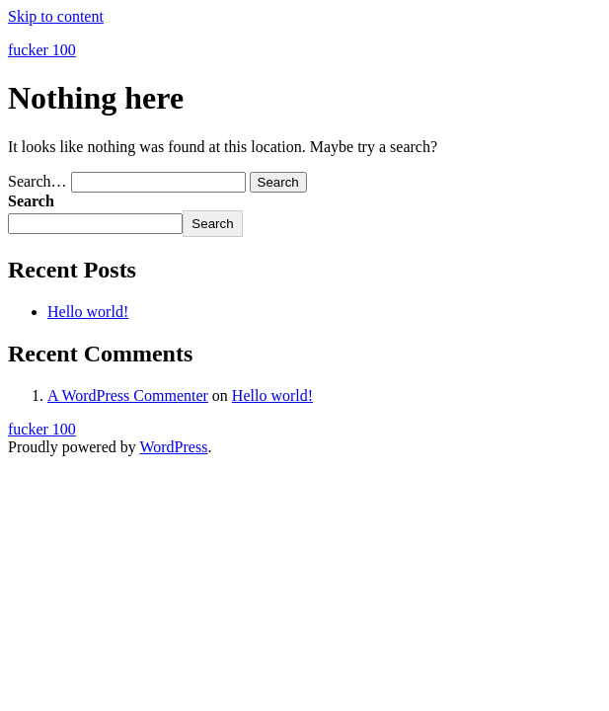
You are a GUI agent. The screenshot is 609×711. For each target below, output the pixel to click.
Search (31, 201)
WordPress (173, 446)
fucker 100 (42, 49)
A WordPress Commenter (127, 395)
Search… (37, 181)
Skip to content (56, 16)
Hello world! (87, 311)
